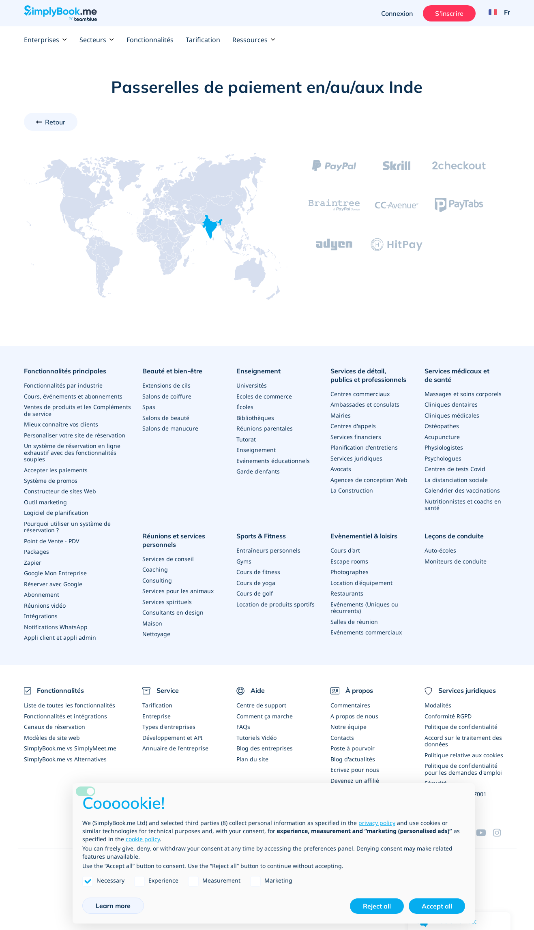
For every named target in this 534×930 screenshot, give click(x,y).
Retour (55, 122)
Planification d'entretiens (364, 446)
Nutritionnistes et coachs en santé (463, 502)
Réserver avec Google (53, 579)
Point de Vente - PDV (51, 537)
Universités (251, 385)
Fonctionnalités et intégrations (65, 710)
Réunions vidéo (45, 600)
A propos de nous (354, 710)
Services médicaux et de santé (457, 375)
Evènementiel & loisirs (363, 533)
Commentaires (350, 699)
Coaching (155, 565)
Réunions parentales (264, 427)
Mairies (340, 414)
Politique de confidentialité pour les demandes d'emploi (463, 762)
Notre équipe (348, 720)
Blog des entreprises (264, 742)
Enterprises (45, 39)
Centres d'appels (353, 425)
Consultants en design (173, 607)
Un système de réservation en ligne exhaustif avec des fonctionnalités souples (72, 450)
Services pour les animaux (178, 586)
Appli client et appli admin (60, 632)
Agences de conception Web (368, 478)
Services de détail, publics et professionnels (368, 375)
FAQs (243, 720)
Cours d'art (345, 547)
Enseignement (258, 371)
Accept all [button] (437, 906)
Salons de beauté (165, 416)
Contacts (342, 731)
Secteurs (96, 39)
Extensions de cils (166, 385)
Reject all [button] (377, 906)
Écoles (244, 406)
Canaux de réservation (54, 720)
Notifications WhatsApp (56, 622)
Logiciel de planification (56, 510)
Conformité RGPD (448, 710)
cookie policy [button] (143, 839)
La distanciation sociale (456, 478)
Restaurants (346, 589)
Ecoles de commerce (264, 395)
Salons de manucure (170, 427)
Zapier (32, 558)
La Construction (351, 488)
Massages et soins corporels (463, 393)
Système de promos (50, 478)
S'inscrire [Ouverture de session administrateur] (448, 13)
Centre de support (261, 699)
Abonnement (41, 590)
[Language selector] (496, 13)
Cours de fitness (258, 568)
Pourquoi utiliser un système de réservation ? (67, 523)
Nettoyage (156, 628)
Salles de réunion (354, 616)
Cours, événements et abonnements (73, 395)
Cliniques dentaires (451, 404)
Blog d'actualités (352, 752)
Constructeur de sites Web (60, 489)
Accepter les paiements (56, 467)
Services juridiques (356, 457)
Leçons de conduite (454, 533)
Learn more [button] (113, 906)
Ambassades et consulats (364, 404)
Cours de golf (254, 589)
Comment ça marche (264, 710)
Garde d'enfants (258, 469)
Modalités (438, 699)
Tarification (203, 39)
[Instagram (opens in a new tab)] (501, 824)
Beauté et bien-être (172, 371)
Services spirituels (167, 597)
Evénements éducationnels (273, 459)
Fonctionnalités (150, 39)
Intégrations (41, 611)
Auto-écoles (440, 547)
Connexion (396, 13)
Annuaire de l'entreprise (175, 742)
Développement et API (172, 731)
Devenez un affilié (354, 773)
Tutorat (246, 437)
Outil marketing (45, 499)
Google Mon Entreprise (55, 569)
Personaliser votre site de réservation (74, 433)
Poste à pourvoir (352, 742)
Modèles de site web (52, 731)
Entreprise (156, 710)
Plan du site (252, 752)
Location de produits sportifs (275, 599)
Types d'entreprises (168, 720)
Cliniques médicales (452, 414)
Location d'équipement (361, 578)
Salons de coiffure (166, 395)
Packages (36, 548)
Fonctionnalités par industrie (63, 385)
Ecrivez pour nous (354, 763)
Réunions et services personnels (173, 537)
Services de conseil (168, 555)
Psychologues (443, 457)
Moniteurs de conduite (456, 557)
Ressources (254, 39)
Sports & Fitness (261, 533)
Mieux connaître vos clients (61, 423)
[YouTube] (484, 824)
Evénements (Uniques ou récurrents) (364, 603)
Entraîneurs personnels (268, 547)
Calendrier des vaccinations (462, 488)
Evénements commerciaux (366, 627)
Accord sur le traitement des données (463, 734)
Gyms (243, 557)
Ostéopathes (442, 425)
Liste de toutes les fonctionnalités (69, 699)
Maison (152, 618)
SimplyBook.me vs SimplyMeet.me (70, 742)
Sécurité (436, 776)
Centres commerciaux (360, 393)
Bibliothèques (255, 416)
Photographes (349, 568)
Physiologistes (444, 446)
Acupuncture (442, 435)
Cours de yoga (255, 578)
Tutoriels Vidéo (256, 731)
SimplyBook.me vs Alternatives (65, 752)
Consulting (157, 576)
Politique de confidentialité (461, 720)
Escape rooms (349, 557)
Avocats (340, 467)
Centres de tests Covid (455, 467)
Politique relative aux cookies (464, 748)
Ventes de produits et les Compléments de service (77, 409)
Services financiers (355, 435)
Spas (148, 406)
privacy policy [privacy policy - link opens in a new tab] (376, 823)
